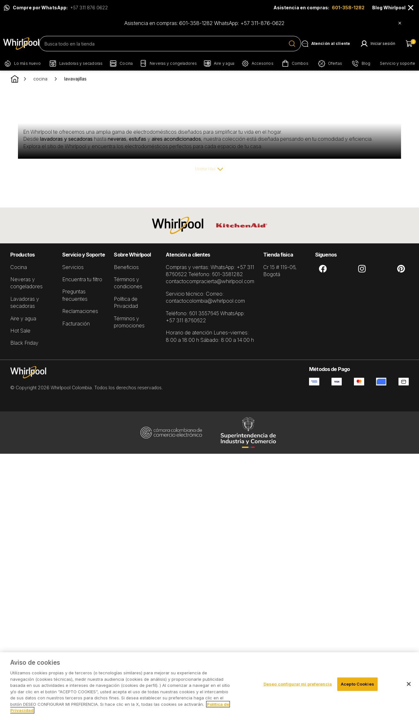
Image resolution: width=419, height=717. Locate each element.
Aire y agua (23, 318)
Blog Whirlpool (389, 7)
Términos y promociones (129, 322)
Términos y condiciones (128, 283)
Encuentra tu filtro (82, 279)
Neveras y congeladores (26, 283)
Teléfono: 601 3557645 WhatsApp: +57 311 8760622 (205, 317)
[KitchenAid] (241, 225)
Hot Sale (20, 330)
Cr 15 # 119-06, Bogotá (280, 270)
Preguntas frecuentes (75, 295)
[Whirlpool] (177, 225)
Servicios (73, 267)
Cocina (18, 267)
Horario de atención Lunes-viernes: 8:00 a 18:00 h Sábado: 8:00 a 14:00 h (210, 336)
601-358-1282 (348, 7)
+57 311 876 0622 (89, 7)
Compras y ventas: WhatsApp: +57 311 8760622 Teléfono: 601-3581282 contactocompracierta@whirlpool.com (210, 274)
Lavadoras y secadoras (24, 302)
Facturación (76, 323)
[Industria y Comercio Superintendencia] (248, 433)
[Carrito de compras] (411, 43)
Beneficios (126, 267)
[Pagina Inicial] (86, 379)
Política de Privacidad (126, 302)
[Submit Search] (292, 43)
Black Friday (24, 343)
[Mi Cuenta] (377, 43)
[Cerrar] (409, 684)
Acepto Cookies (357, 684)
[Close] (411, 8)
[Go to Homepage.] (14, 78)
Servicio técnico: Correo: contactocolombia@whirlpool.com (205, 297)
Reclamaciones (80, 311)
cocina (40, 78)
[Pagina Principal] (21, 43)
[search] (170, 43)
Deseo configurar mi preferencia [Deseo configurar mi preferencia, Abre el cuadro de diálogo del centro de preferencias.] (298, 684)
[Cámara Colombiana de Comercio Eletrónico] (171, 433)
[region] (209, 684)
